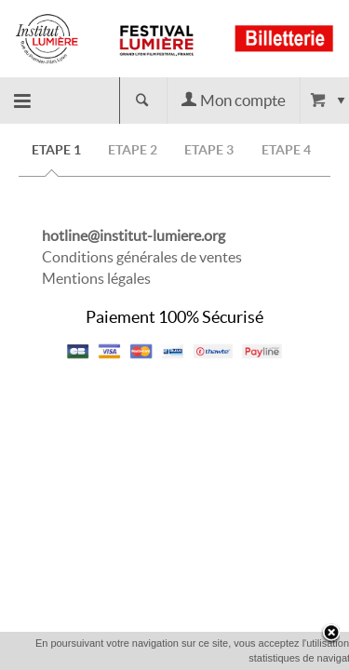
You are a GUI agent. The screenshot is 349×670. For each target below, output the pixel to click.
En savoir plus (271, 657)
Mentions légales (96, 278)
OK (204, 657)
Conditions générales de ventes (142, 256)
